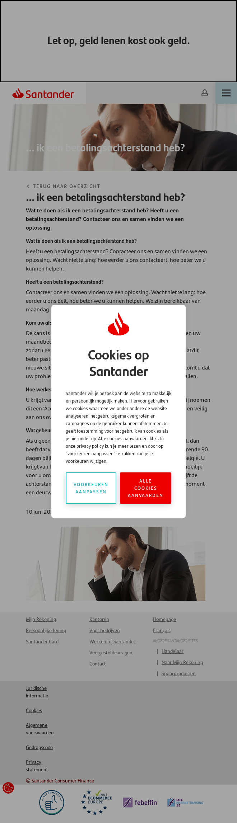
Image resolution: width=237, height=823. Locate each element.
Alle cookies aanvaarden (145, 488)
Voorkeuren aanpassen (91, 488)
